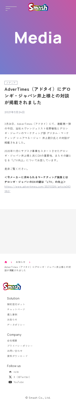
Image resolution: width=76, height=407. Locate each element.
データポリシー (16, 324)
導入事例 (12, 314)
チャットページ (16, 309)
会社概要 (12, 340)
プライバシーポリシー (20, 345)
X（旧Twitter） (19, 377)
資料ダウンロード (17, 356)
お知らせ (20, 261)
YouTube (15, 382)
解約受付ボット (16, 304)
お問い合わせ (15, 350)
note (13, 372)
